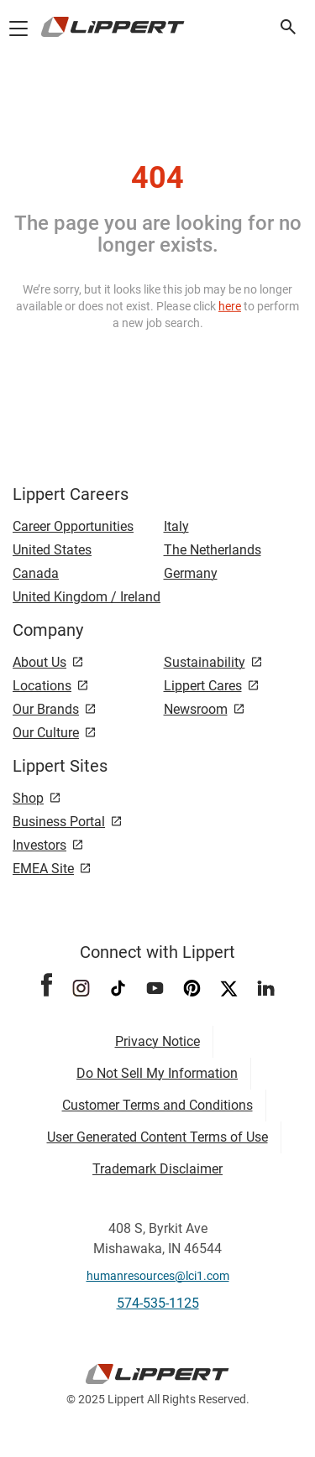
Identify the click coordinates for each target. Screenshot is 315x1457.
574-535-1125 (158, 1303)
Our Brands (46, 709)
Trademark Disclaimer (157, 1169)
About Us (39, 662)
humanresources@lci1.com (158, 1276)
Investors (39, 845)
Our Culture (46, 733)
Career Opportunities (73, 526)
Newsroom (196, 709)
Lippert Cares (203, 686)
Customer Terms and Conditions (157, 1105)
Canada (36, 573)
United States (52, 550)
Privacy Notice (157, 1041)
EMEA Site (43, 869)
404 (157, 177)
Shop (28, 798)
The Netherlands (212, 550)
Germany (191, 573)
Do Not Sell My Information (157, 1073)
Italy (176, 526)
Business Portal (59, 822)
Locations (42, 686)
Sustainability (204, 662)
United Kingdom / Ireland (86, 597)
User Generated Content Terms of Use (157, 1137)
